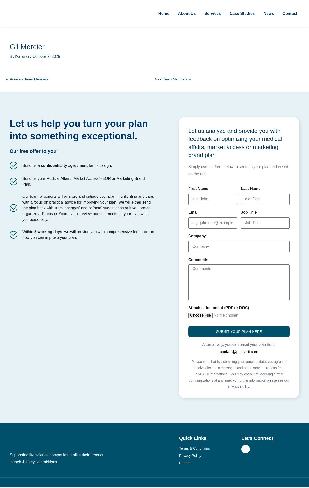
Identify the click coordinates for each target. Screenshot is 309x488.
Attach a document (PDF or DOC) (218, 308)
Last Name (250, 190)
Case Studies (242, 13)
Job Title (249, 213)
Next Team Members (175, 80)
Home (163, 13)
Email (193, 213)
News (268, 13)
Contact (289, 13)
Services (212, 13)
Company (197, 237)
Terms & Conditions (196, 449)
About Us (187, 13)
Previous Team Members (29, 80)
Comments (198, 260)
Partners (186, 463)
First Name (198, 190)
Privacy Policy (191, 456)
